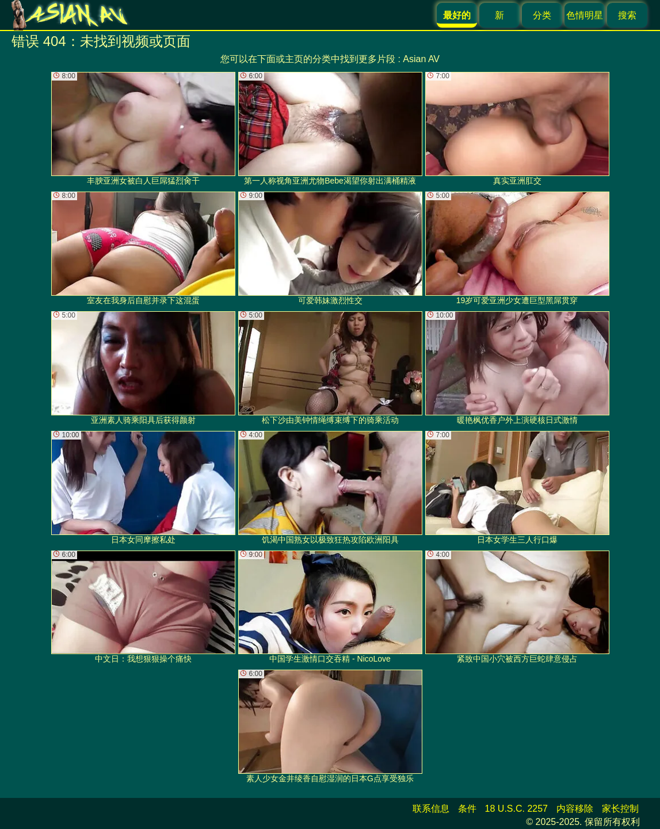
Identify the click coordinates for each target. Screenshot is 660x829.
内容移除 (574, 808)
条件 (467, 808)
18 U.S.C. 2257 (516, 808)
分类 (542, 15)
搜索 (627, 15)
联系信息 (431, 808)
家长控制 (620, 808)
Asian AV (421, 59)
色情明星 (584, 15)
